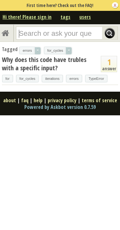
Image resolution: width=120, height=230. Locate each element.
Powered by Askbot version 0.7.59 (60, 107)
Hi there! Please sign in (27, 16)
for (7, 78)
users (85, 16)
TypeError (96, 78)
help (38, 100)
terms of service (99, 100)
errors (74, 78)
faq (24, 100)
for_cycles (28, 78)
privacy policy (62, 100)
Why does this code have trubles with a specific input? (44, 63)
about (9, 100)
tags (65, 16)
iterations (52, 78)
